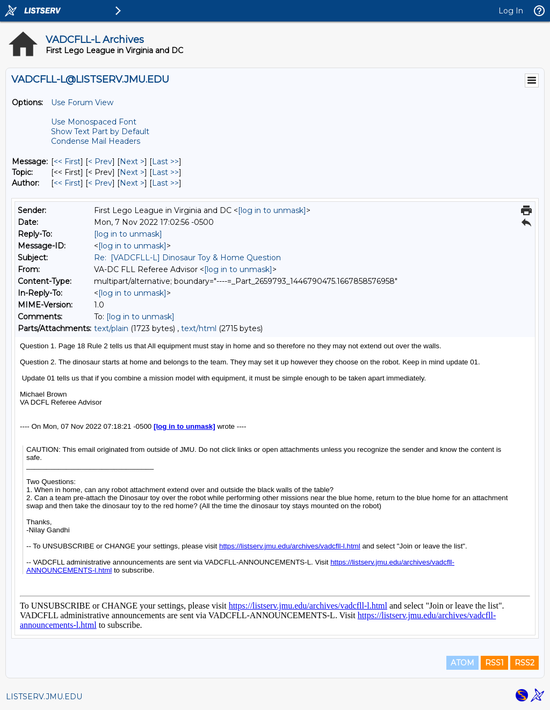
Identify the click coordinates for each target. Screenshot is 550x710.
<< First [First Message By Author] (67, 183)
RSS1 (494, 663)
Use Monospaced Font (93, 122)
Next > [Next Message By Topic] (132, 172)
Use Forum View (82, 102)
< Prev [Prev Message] (100, 161)
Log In (510, 11)
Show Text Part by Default (100, 131)
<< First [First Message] (67, 161)
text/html (198, 328)
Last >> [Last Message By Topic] (165, 172)
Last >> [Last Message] (165, 161)
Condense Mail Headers (95, 141)
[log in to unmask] (272, 210)
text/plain (111, 328)
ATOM (462, 663)
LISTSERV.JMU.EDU (44, 696)
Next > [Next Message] (132, 161)
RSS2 (524, 663)
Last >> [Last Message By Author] (165, 183)
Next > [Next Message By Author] (132, 183)
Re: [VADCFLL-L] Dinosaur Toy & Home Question (187, 257)
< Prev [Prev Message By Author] (100, 183)
